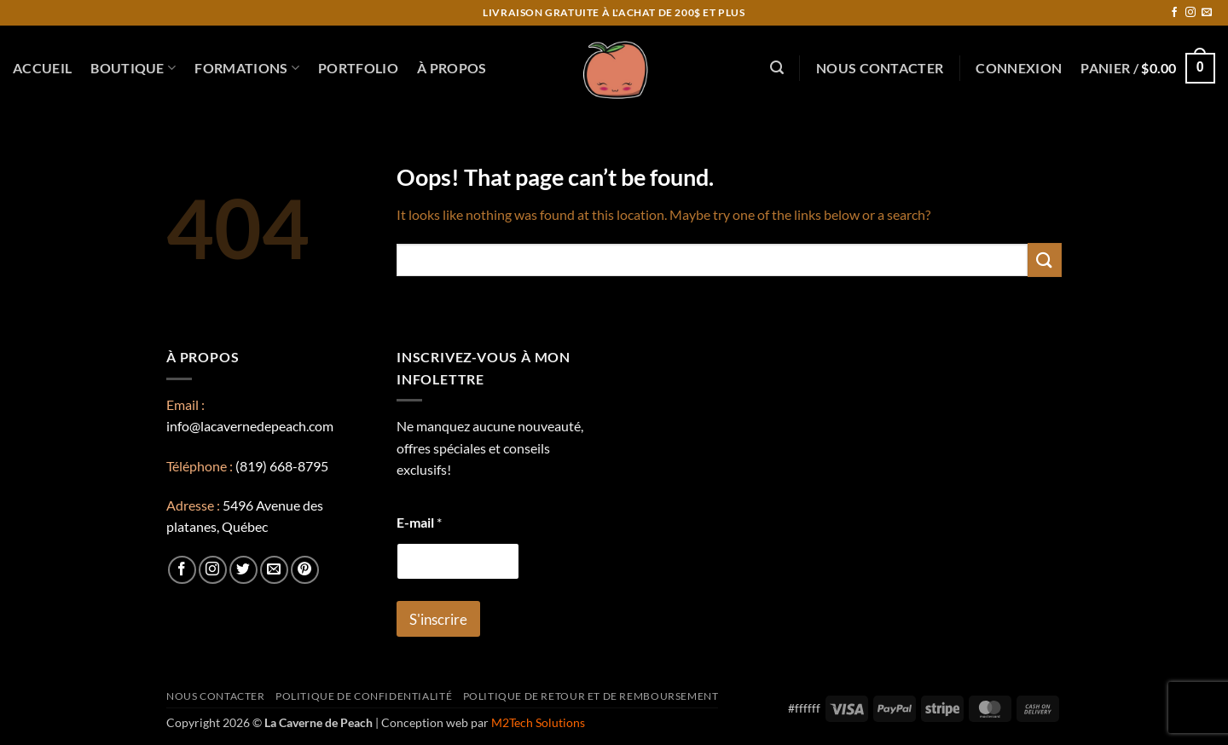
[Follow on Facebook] (1174, 13)
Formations (246, 68)
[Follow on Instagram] (1190, 13)
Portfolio (358, 68)
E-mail (419, 522)
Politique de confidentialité (363, 696)
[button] (777, 67)
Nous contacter (879, 68)
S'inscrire (438, 619)
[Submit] (1045, 259)
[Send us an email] (1207, 13)
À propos (452, 68)
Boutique (133, 68)
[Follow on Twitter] (243, 570)
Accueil (42, 68)
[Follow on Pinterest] (305, 570)
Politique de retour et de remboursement (591, 696)
